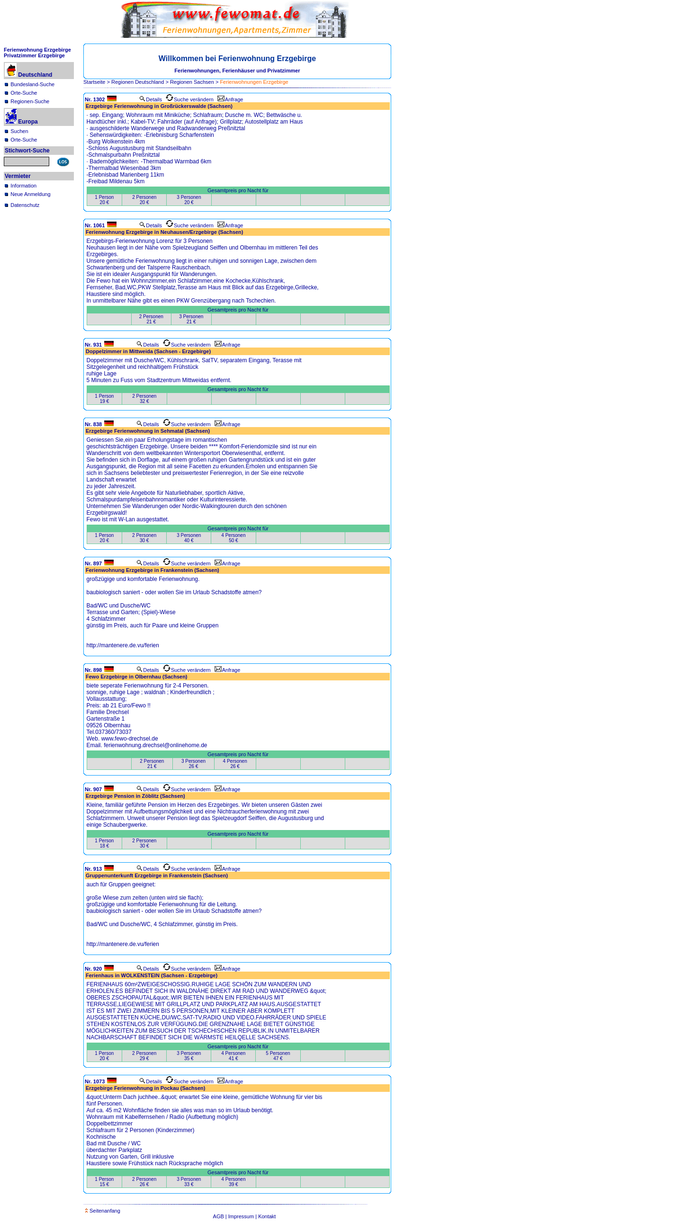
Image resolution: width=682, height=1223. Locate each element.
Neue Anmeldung (30, 194)
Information (23, 185)
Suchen (19, 131)
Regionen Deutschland (137, 82)
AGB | (220, 1216)
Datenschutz (24, 205)
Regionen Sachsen (192, 82)
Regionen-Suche (29, 101)
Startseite (94, 82)
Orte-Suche (23, 93)
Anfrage (230, 99)
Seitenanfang (102, 1211)
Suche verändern (190, 99)
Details (150, 99)
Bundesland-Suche (32, 84)
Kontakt (267, 1216)
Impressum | (243, 1216)
